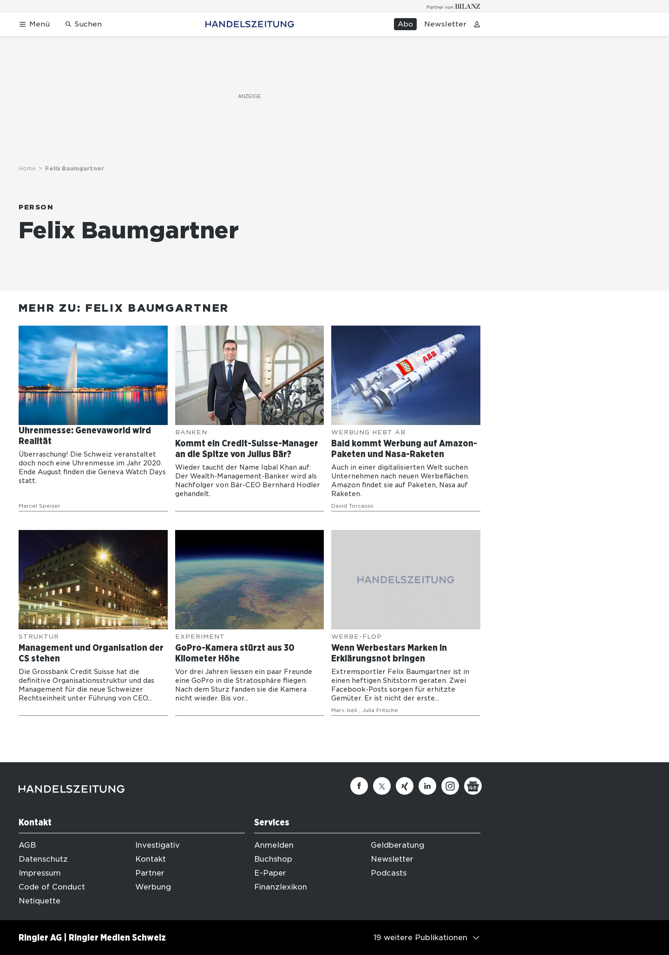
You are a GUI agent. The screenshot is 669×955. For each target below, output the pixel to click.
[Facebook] (359, 786)
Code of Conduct (52, 887)
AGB (27, 845)
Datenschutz (43, 859)
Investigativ (157, 845)
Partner (149, 873)
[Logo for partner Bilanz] (453, 6)
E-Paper (270, 873)
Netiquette (39, 900)
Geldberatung (397, 845)
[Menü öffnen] (34, 24)
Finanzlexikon (280, 887)
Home (27, 168)
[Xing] (404, 786)
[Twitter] (382, 786)
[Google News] (473, 786)
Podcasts (389, 873)
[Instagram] (450, 786)
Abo (405, 24)
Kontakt (150, 859)
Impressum (40, 873)
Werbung (153, 887)
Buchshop (273, 859)
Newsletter (445, 24)
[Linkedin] (427, 786)
